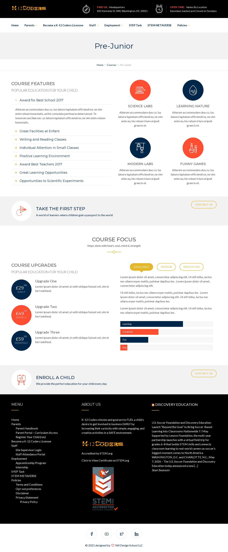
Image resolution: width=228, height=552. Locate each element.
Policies (182, 25)
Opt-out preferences (28, 488)
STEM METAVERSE (159, 25)
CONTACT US (204, 204)
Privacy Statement (27, 497)
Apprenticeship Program (31, 463)
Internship (22, 467)
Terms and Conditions (29, 484)
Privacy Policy (29, 501)
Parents (29, 25)
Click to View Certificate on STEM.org (105, 460)
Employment (112, 25)
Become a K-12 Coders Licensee (63, 25)
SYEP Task (135, 25)
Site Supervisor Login (28, 450)
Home (15, 25)
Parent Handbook (27, 428)
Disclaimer (22, 493)
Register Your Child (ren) (31, 437)
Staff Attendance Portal (30, 454)
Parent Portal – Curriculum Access (37, 432)
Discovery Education (176, 404)
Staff (92, 25)
